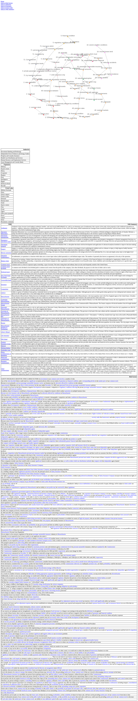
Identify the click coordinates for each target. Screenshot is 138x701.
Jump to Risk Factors (7, 3)
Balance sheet (5, 261)
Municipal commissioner (5, 358)
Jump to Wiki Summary (7, 9)
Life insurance (5, 335)
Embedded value (6, 350)
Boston (3, 323)
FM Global (4, 339)
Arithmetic (4, 228)
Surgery (3, 249)
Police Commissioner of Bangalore (6, 353)
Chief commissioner (5, 369)
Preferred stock (5, 272)
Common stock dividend (5, 267)
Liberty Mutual (5, 332)
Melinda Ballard (5, 348)
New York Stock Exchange (5, 276)
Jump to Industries (6, 4)
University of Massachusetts (5, 319)
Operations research (4, 245)
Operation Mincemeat (4, 232)
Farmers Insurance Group (6, 343)
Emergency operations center (6, 240)
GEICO (3, 293)
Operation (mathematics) (5, 256)
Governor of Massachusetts (5, 311)
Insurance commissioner (5, 361)
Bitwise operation (6, 253)
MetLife (3, 346)
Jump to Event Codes (7, 8)
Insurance (4, 284)
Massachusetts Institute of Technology (5, 327)
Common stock (5, 264)
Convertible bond (6, 280)
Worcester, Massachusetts (5, 308)
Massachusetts (5, 296)
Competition (4, 289)
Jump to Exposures (6, 6)
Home (2, 1)
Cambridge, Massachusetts (5, 300)
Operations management (4, 236)
